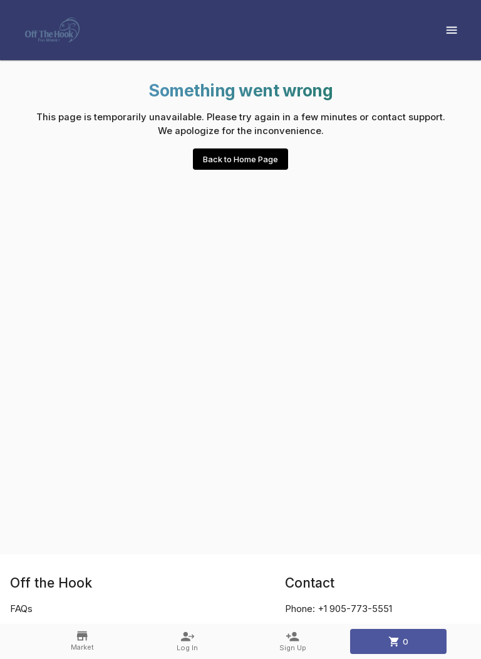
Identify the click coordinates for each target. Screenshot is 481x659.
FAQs (21, 609)
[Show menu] (451, 30)
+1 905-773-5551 (355, 609)
